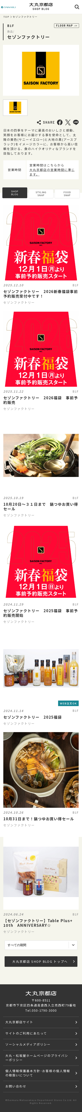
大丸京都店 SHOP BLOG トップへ (43, 961)
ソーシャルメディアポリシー (27, 1044)
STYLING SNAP (41, 193)
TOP (6, 16)
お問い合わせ (15, 1086)
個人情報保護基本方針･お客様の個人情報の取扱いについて (37, 1073)
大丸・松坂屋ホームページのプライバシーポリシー (36, 1057)
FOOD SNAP (67, 193)
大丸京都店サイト (19, 1022)
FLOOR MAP (66, 25)
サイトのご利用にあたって (26, 1033)
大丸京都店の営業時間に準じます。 (52, 172)
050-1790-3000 (44, 1010)
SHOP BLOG (14, 192)
